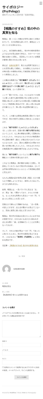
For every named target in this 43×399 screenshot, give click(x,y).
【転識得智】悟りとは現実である (15, 295)
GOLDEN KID (19, 269)
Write (23, 392)
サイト (4, 359)
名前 (4, 341)
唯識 (23, 256)
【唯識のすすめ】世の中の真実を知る (23, 245)
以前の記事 (13, 65)
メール (5, 350)
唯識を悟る (6, 286)
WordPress (13, 392)
